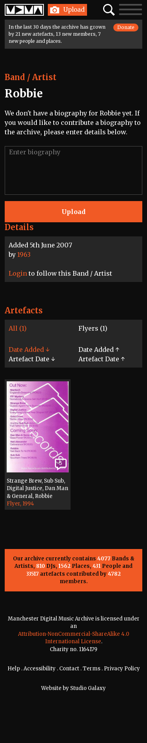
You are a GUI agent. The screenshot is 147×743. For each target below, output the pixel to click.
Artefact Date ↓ (32, 359)
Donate (125, 27)
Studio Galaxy (88, 688)
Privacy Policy (122, 668)
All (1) (18, 328)
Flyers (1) (92, 328)
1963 (24, 254)
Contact (69, 668)
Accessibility (40, 668)
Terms (91, 668)
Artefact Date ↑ (101, 359)
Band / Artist (30, 77)
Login (18, 273)
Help (13, 668)
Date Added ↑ (98, 349)
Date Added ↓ (29, 349)
